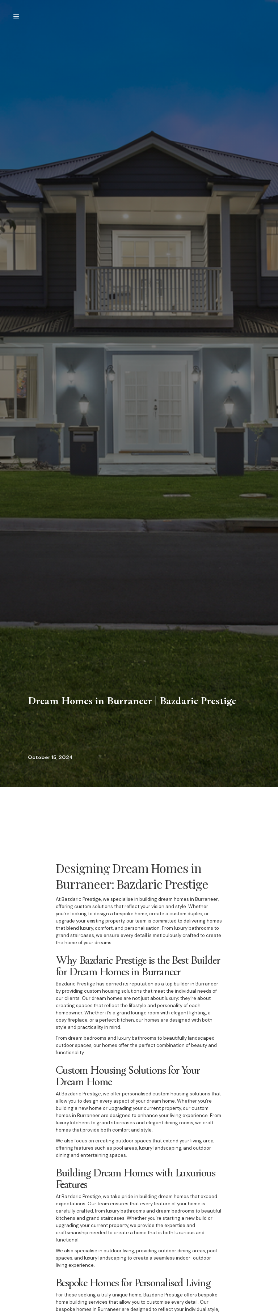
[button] (16, 16)
